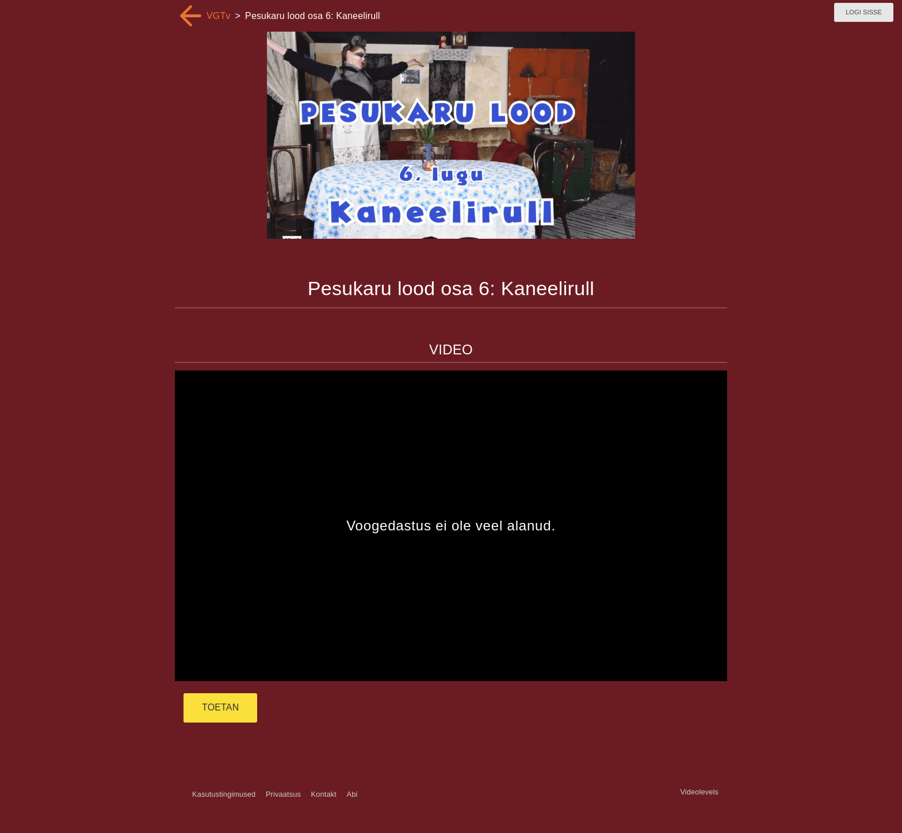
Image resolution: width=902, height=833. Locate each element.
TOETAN (220, 707)
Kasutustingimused (223, 794)
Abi (351, 794)
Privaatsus (283, 794)
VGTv (219, 16)
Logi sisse (864, 12)
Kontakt (324, 794)
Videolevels (699, 792)
